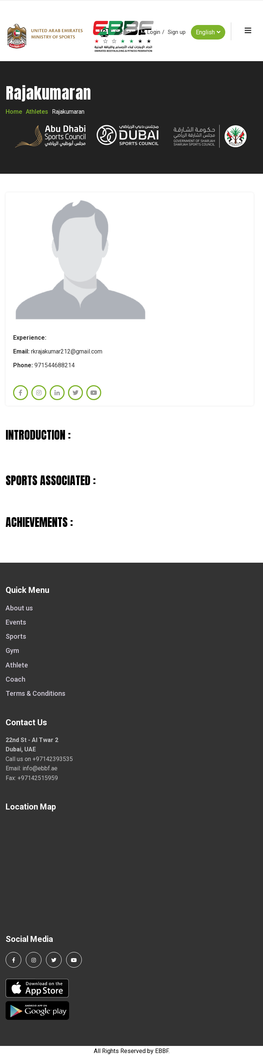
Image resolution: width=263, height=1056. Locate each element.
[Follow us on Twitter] (54, 960)
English (208, 32)
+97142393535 (53, 759)
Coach (15, 679)
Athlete (17, 665)
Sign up (177, 32)
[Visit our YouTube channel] (74, 960)
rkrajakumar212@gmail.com (66, 351)
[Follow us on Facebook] (13, 960)
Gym (12, 650)
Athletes (37, 111)
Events (16, 622)
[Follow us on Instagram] (33, 960)
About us (19, 608)
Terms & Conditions (35, 693)
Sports (16, 636)
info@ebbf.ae (40, 768)
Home (14, 111)
